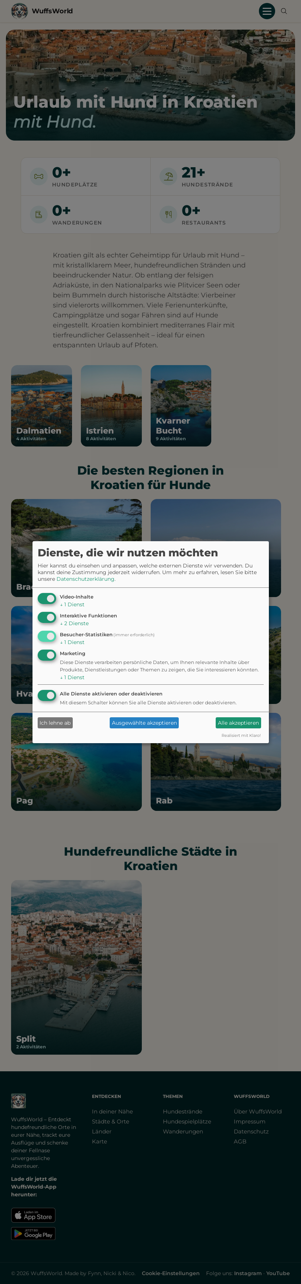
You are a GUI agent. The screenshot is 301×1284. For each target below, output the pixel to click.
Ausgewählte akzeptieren (144, 722)
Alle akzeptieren (238, 722)
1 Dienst (72, 604)
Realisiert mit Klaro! (241, 735)
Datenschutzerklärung (85, 579)
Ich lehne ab (55, 722)
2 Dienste (74, 623)
